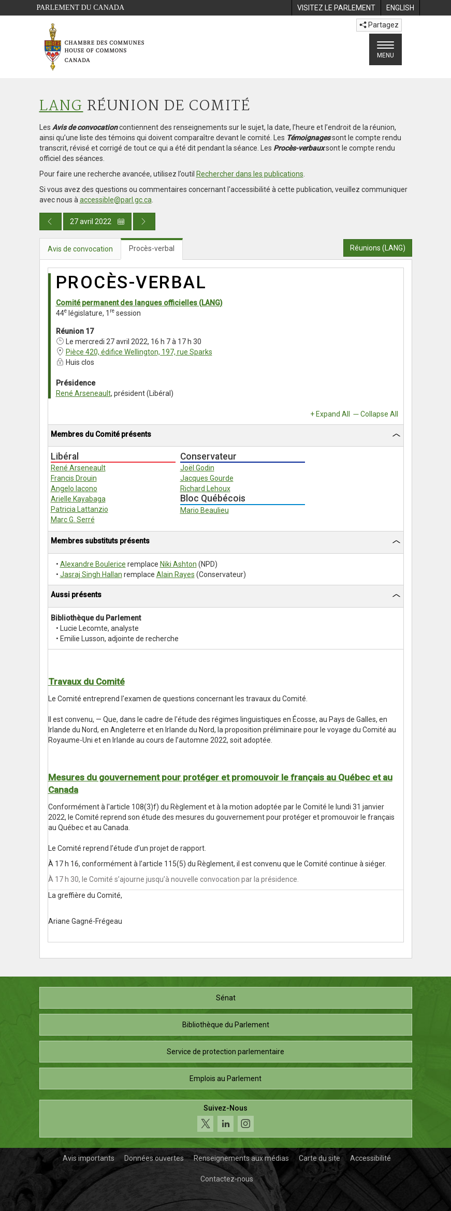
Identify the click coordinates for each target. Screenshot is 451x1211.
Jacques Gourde (207, 478)
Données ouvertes (154, 1158)
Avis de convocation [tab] (80, 249)
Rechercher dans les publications (249, 174)
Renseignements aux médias (241, 1158)
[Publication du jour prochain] (144, 221)
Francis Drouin (74, 478)
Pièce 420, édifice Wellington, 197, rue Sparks (139, 352)
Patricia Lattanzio (79, 509)
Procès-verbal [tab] (151, 248)
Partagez (379, 25)
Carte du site (319, 1158)
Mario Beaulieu (204, 510)
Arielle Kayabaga (78, 499)
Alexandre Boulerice (93, 564)
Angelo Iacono (74, 488)
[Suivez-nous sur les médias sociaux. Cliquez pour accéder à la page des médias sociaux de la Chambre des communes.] (225, 1119)
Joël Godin (197, 468)
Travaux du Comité (86, 681)
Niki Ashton (178, 564)
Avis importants (88, 1158)
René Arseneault (83, 393)
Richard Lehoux (205, 488)
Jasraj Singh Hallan (91, 574)
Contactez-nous (226, 1179)
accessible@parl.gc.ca (116, 200)
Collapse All (379, 414)
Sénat (226, 998)
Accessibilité (370, 1158)
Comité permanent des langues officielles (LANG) (139, 303)
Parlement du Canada (81, 7)
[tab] (225, 436)
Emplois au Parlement (225, 1078)
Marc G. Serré (73, 519)
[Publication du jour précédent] (50, 221)
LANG (61, 106)
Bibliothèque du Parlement (225, 1025)
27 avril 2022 (97, 221)
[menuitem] (336, 8)
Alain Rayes (175, 574)
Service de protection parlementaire (225, 1051)
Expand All (333, 414)
